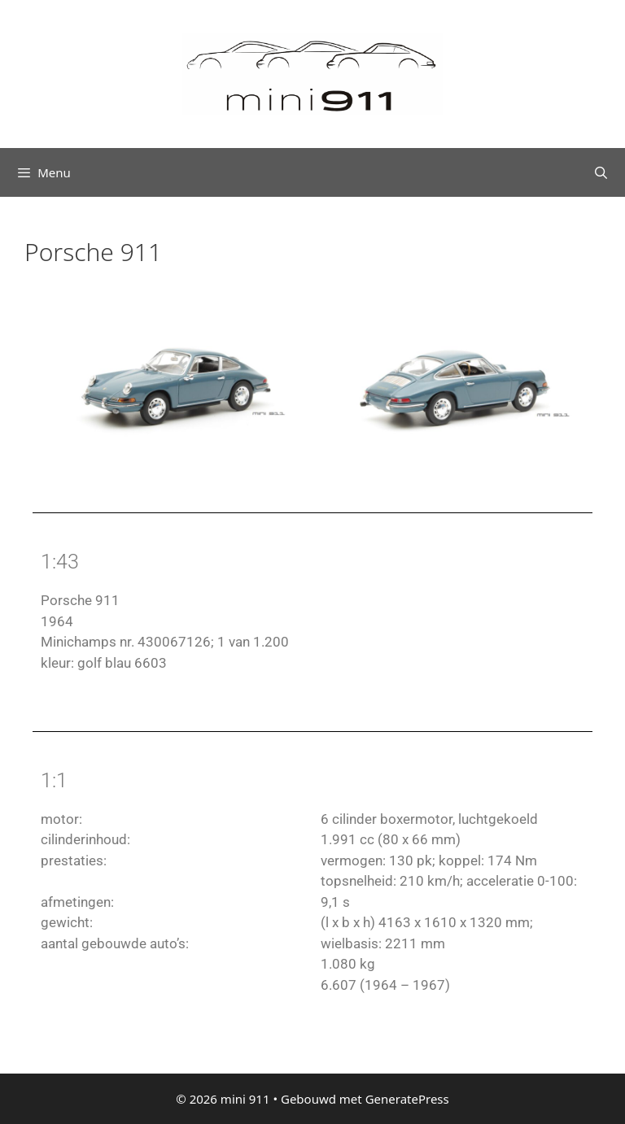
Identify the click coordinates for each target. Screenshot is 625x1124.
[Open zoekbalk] (601, 172)
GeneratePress (407, 1099)
